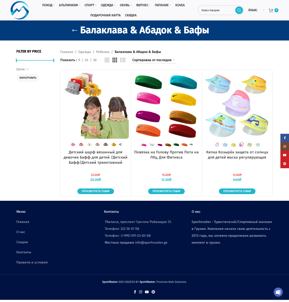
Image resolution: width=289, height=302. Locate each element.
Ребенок (102, 54)
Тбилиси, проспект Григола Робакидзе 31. (138, 224)
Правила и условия (32, 264)
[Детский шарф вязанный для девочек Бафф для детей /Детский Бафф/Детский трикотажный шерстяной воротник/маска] (96, 108)
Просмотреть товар (96, 193)
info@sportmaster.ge (151, 245)
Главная (66, 54)
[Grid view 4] (122, 62)
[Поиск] (221, 11)
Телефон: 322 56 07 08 (122, 231)
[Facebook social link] (135, 294)
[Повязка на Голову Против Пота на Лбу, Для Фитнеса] (166, 108)
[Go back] (74, 32)
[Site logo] (21, 11)
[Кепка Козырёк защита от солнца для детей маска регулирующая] (237, 108)
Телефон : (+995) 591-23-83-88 (128, 238)
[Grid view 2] (107, 62)
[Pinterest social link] (153, 294)
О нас (20, 234)
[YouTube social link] (146, 294)
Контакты (23, 254)
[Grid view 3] (114, 62)
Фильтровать (27, 79)
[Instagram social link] (140, 294)
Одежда (84, 54)
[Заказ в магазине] (154, 62)
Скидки (22, 244)
